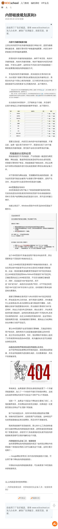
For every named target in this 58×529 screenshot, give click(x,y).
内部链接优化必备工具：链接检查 (37, 487)
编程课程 (35, 3)
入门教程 (25, 3)
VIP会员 (45, 3)
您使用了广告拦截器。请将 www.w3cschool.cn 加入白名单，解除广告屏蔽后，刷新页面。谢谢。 (27, 31)
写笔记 (21, 498)
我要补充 (35, 498)
